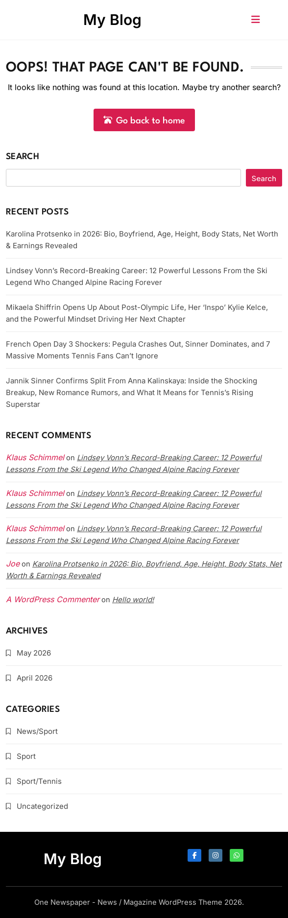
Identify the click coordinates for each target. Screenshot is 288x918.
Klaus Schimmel (35, 493)
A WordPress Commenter (52, 599)
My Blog (112, 19)
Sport (26, 756)
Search (22, 157)
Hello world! (133, 599)
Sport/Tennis (39, 781)
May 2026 (34, 653)
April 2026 (34, 678)
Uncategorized (42, 806)
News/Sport (37, 731)
